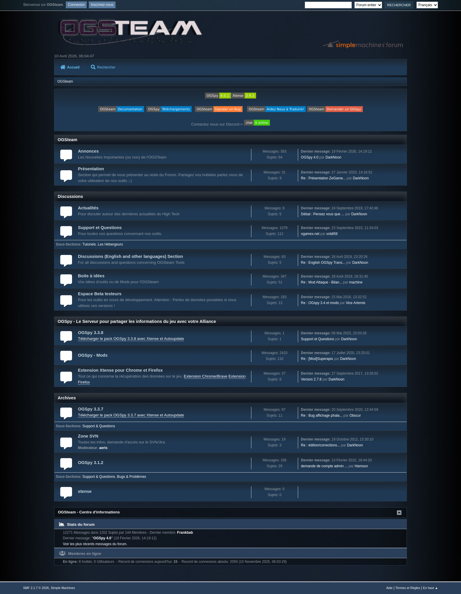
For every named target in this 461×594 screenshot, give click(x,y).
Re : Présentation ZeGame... (323, 178)
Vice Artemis (355, 303)
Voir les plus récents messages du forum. (95, 544)
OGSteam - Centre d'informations (89, 512)
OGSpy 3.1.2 (90, 462)
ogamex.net (310, 234)
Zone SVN (88, 436)
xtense (84, 491)
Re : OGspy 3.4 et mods (320, 303)
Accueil (70, 67)
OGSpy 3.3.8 (90, 332)
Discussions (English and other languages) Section (130, 256)
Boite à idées (91, 275)
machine (356, 282)
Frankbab (185, 532)
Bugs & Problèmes (131, 477)
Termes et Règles (407, 588)
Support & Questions (99, 426)
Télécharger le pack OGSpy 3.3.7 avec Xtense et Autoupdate (131, 415)
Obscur (355, 415)
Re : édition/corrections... (320, 445)
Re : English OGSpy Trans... (323, 263)
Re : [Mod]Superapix (317, 359)
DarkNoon (333, 157)
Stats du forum (77, 524)
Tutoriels (89, 244)
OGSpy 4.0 (309, 157)
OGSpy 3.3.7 (90, 409)
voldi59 (332, 234)
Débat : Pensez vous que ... (322, 214)
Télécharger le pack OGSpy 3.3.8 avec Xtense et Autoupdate (131, 338)
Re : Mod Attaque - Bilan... (321, 282)
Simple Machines (63, 588)
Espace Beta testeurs (99, 293)
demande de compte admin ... (324, 466)
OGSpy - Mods (93, 355)
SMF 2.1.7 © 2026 (36, 588)
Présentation (91, 168)
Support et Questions (100, 227)
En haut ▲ (430, 588)
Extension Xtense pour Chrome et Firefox (120, 370)
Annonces (88, 151)
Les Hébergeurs (110, 244)
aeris (103, 448)
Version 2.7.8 (311, 379)
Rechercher (103, 67)
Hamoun (361, 466)
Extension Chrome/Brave (205, 376)
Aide (389, 588)
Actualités (88, 208)
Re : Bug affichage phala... (322, 415)
